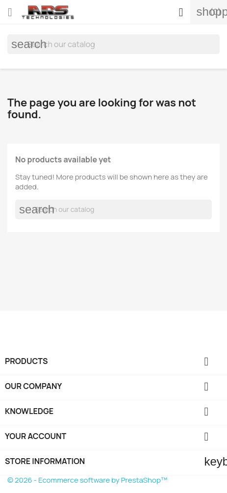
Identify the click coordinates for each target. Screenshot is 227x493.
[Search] (113, 44)
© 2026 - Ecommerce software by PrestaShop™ (87, 480)
